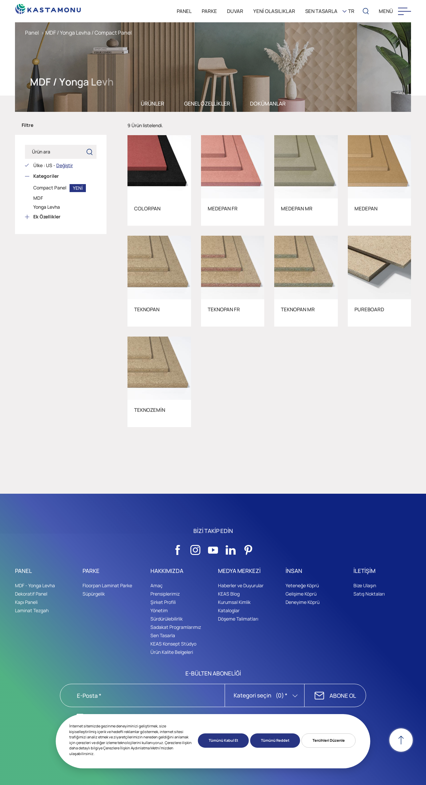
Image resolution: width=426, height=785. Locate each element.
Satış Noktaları (369, 594)
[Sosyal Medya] (178, 548)
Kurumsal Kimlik (234, 602)
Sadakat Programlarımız (175, 627)
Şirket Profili (163, 602)
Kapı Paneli (26, 602)
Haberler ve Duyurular (241, 585)
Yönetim (159, 610)
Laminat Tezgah (32, 610)
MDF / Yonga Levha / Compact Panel (88, 32)
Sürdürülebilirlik (166, 619)
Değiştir (64, 165)
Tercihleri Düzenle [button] (329, 740)
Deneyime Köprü (303, 602)
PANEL (184, 11)
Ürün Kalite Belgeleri (171, 652)
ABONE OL (342, 695)
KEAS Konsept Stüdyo (173, 644)
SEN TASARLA (321, 11)
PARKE (209, 11)
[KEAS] (48, 7)
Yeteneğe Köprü (302, 585)
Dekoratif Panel (31, 594)
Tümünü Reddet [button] (275, 740)
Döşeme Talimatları (238, 619)
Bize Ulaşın (364, 585)
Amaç (156, 585)
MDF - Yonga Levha (35, 585)
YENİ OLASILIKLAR (274, 11)
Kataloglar (229, 610)
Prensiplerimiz (165, 594)
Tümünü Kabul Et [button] (223, 740)
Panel (32, 32)
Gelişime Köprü (301, 594)
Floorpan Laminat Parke (107, 585)
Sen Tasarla (162, 635)
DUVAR (235, 11)
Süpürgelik (94, 594)
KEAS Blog (229, 594)
